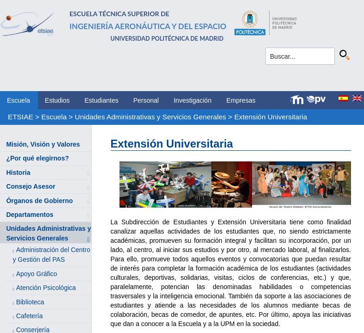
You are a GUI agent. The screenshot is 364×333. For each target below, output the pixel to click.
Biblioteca (30, 302)
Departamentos (29, 214)
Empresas (241, 100)
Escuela (18, 100)
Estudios (57, 100)
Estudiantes (102, 100)
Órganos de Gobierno (39, 200)
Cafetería (29, 316)
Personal (146, 100)
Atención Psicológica (46, 287)
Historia (18, 172)
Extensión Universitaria (270, 117)
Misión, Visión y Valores (43, 144)
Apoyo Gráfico (36, 274)
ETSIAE (20, 117)
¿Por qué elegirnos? (37, 158)
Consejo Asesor (30, 186)
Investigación (193, 100)
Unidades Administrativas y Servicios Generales (150, 117)
